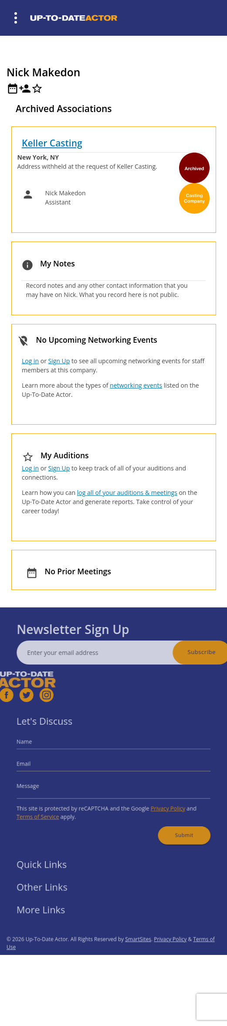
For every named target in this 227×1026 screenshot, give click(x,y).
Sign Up (59, 361)
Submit (174, 827)
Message (40, 784)
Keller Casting (52, 143)
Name (37, 746)
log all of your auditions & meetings (127, 492)
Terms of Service (48, 811)
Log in (30, 361)
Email (36, 766)
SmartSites (138, 953)
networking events (136, 385)
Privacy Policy (160, 804)
